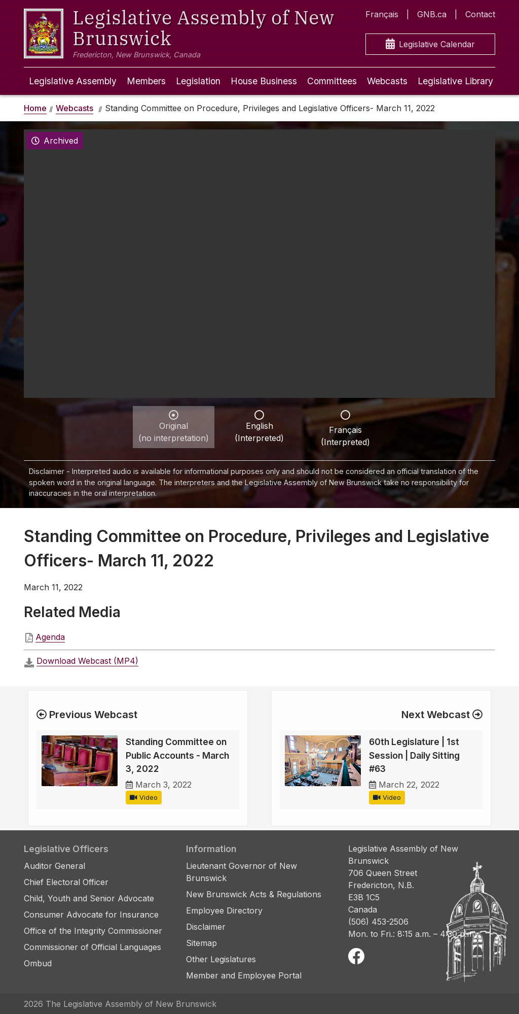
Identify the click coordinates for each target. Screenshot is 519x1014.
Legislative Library (455, 81)
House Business (264, 81)
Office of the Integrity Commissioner (93, 931)
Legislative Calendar (430, 44)
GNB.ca (432, 14)
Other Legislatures (221, 959)
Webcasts (387, 81)
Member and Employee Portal (244, 975)
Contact (480, 14)
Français (381, 14)
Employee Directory (224, 910)
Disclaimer (206, 927)
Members (146, 81)
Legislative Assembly (73, 81)
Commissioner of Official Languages (92, 947)
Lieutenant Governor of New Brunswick (241, 872)
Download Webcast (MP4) (87, 661)
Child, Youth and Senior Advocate (89, 898)
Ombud (38, 963)
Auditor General (54, 866)
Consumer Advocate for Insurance (91, 914)
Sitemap (201, 943)
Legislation (198, 81)
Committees (332, 81)
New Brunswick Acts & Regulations (253, 894)
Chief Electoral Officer (66, 882)
